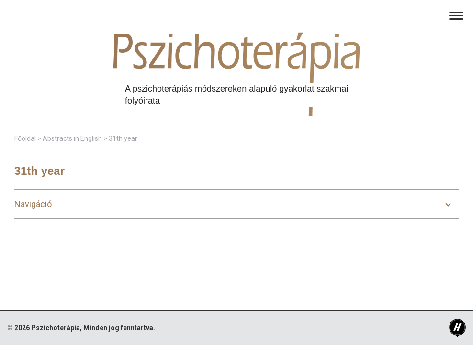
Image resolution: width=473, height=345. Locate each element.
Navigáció (33, 204)
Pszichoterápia (55, 328)
